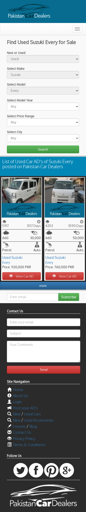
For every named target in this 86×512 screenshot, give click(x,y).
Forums (19, 426)
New (16, 414)
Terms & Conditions (29, 444)
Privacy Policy (24, 438)
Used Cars (32, 414)
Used (6, 257)
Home (18, 389)
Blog (33, 426)
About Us (20, 395)
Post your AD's (25, 408)
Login (17, 402)
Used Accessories (38, 420)
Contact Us (22, 432)
